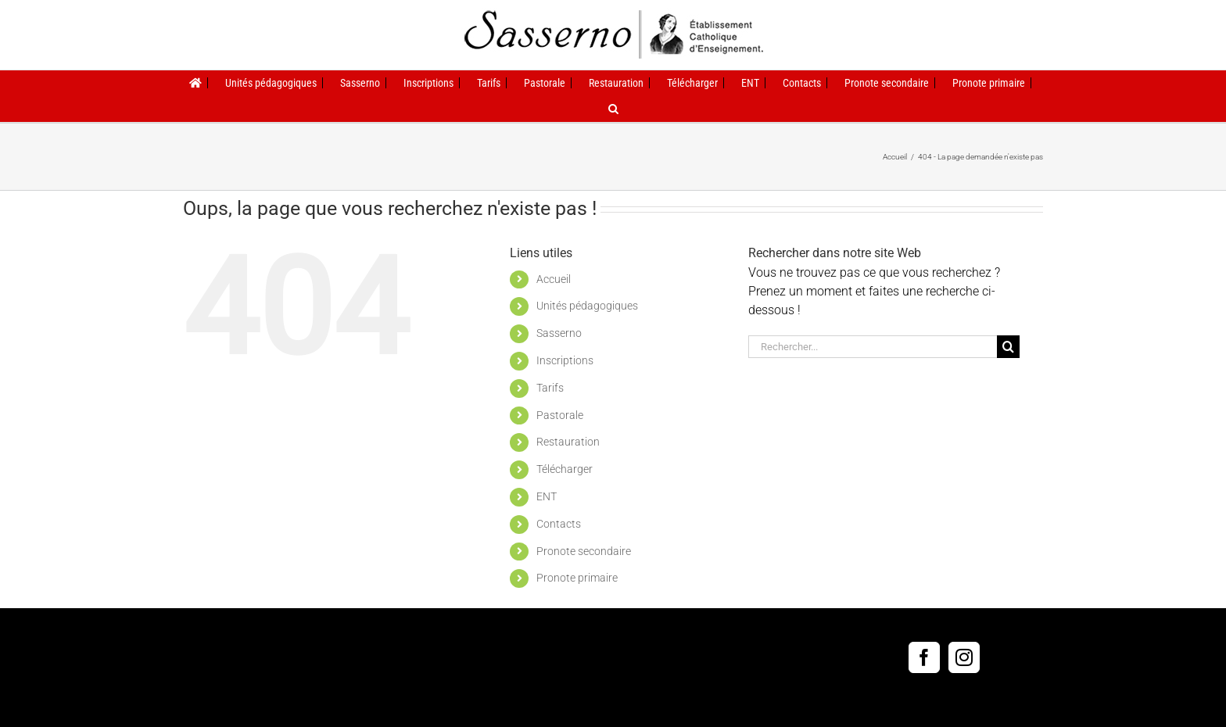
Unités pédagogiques (587, 305)
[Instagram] (964, 657)
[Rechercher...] (872, 346)
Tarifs (550, 387)
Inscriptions (564, 360)
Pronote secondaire (583, 551)
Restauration (568, 441)
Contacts (558, 523)
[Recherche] (1008, 346)
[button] (607, 109)
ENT (546, 496)
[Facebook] (924, 657)
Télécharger (564, 469)
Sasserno (559, 333)
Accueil (553, 279)
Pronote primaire (577, 577)
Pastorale (559, 415)
